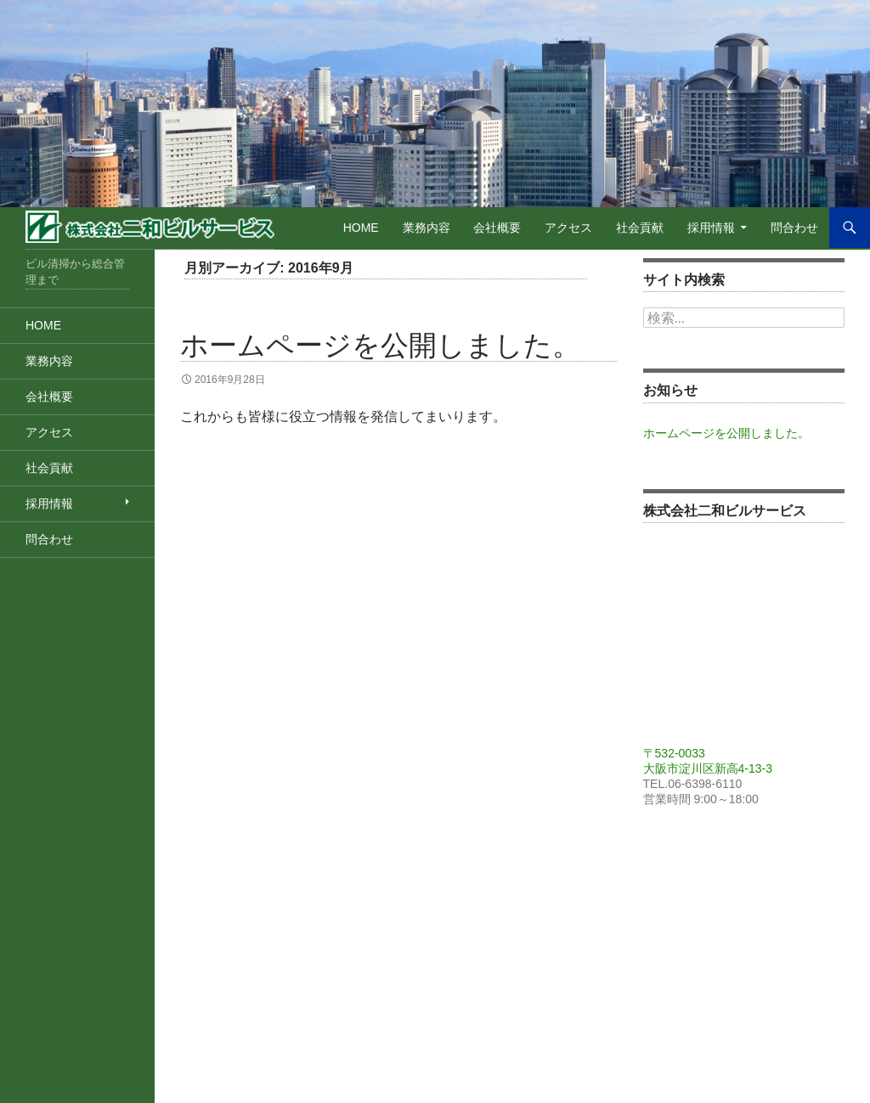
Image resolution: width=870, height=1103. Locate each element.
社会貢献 (640, 227)
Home (361, 227)
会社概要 (497, 227)
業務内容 (426, 227)
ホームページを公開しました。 (380, 345)
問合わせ (794, 227)
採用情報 (711, 227)
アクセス (568, 227)
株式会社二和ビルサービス (149, 230)
